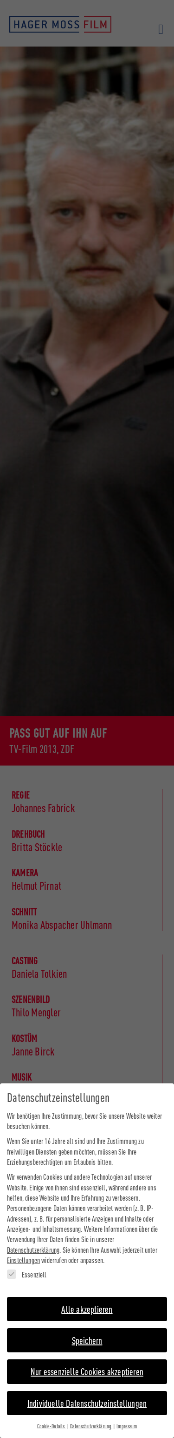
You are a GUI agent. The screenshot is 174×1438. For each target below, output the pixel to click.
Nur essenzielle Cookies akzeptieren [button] (87, 1366)
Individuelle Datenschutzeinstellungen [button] (87, 1398)
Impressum (126, 1421)
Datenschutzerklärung (33, 1245)
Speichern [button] (87, 1335)
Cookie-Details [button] (51, 1421)
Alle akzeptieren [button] (86, 1304)
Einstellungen (23, 1255)
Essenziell (27, 1270)
